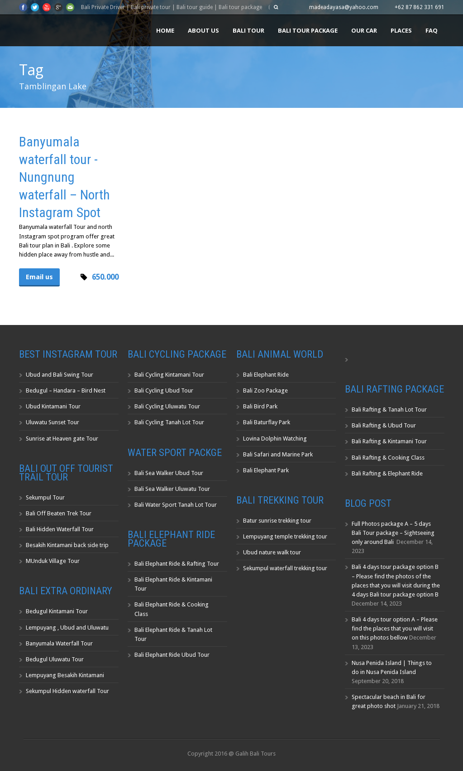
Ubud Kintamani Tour (53, 406)
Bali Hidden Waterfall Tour (60, 529)
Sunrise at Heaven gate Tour (62, 438)
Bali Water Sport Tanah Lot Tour (175, 504)
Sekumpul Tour (45, 497)
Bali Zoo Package (265, 390)
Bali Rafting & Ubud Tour (384, 425)
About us (203, 30)
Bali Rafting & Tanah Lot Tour (389, 409)
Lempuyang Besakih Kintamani (65, 675)
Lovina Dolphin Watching (275, 438)
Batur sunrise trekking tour (277, 520)
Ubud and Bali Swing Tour (59, 374)
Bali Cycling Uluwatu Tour (167, 406)
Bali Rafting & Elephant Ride (387, 473)
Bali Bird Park (260, 406)
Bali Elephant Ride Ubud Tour (172, 654)
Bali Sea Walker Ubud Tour (168, 473)
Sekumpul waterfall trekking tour (285, 568)
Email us (39, 277)
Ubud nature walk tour (272, 552)
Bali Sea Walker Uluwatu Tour (172, 488)
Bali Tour (248, 30)
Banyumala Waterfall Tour (59, 643)
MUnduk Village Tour (53, 561)
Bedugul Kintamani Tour (57, 611)
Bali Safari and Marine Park (278, 454)
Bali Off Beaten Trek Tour (58, 513)
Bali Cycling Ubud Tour (163, 390)
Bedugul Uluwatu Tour (55, 659)
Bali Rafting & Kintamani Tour (389, 441)
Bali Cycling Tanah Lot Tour (169, 422)
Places (401, 30)
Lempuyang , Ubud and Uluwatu (67, 627)
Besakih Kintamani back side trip (67, 545)
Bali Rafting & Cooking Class (388, 457)
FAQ (431, 30)
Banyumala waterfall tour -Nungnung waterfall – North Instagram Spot (64, 177)
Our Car (364, 30)
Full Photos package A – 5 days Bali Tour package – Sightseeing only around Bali (393, 532)
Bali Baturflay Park (266, 422)
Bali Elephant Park (266, 470)
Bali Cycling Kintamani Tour (169, 374)
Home (165, 30)
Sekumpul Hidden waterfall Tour (67, 691)
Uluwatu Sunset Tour (52, 422)
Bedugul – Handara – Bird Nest (65, 390)
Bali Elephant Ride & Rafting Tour (176, 563)
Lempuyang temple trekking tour (285, 536)
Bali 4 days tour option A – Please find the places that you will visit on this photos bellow (395, 628)
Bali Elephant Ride (266, 374)
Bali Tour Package (308, 30)
